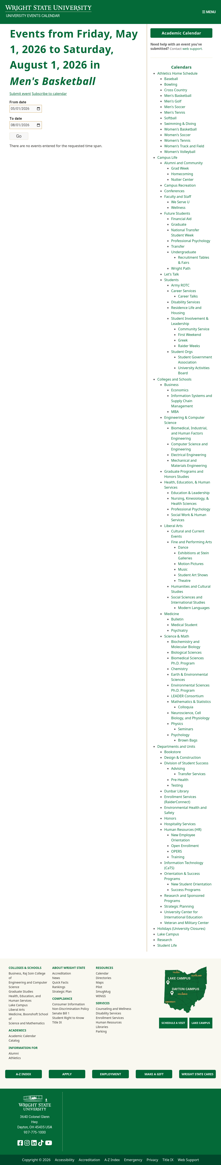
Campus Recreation (180, 185)
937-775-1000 (35, 1132)
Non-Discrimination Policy (70, 1009)
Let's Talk (171, 274)
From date (17, 102)
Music (183, 569)
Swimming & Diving (180, 123)
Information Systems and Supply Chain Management (191, 400)
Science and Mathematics (27, 1023)
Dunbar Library (176, 791)
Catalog (14, 1040)
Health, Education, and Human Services (25, 998)
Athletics (20, 1058)
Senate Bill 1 (60, 1013)
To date (15, 118)
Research (164, 939)
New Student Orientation (191, 884)
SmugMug (109, 991)
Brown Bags (187, 740)
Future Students (177, 213)
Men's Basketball (177, 95)
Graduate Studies (21, 991)
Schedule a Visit (173, 1023)
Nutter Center (182, 179)
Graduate (178, 224)
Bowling (170, 84)
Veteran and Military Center (186, 922)
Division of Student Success (186, 763)
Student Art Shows (193, 575)
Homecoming (182, 174)
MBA (175, 411)
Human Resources (109, 1022)
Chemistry (179, 668)
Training (177, 857)
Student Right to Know (68, 1018)
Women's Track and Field (184, 146)
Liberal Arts (173, 525)
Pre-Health (179, 779)
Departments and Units (176, 746)
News (56, 978)
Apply (67, 1074)
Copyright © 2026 (36, 1160)
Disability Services (185, 302)
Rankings (58, 987)
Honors (170, 818)
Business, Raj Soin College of (27, 975)
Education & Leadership (190, 492)
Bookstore (172, 751)
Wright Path (180, 268)
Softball (170, 118)
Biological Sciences (186, 652)
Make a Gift (153, 1074)
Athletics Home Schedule (177, 73)
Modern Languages (194, 607)
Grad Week (180, 168)
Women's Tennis (177, 140)
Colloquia (185, 707)
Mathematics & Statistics (191, 701)
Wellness (178, 207)
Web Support (188, 1160)
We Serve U (180, 202)
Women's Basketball (180, 129)
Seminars (185, 729)
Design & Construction (182, 757)
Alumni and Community (183, 163)
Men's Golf (172, 101)
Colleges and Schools (174, 379)
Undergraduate (183, 252)
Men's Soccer (174, 106)
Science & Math (176, 636)
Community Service (193, 329)
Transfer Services (191, 773)
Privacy (152, 1160)
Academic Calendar (181, 33)
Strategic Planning (179, 906)
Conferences (174, 191)
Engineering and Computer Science (28, 984)
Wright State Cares (197, 1074)
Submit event (20, 93)
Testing (177, 785)
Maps (100, 982)
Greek (183, 340)
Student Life (167, 945)
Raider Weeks (189, 345)
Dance (183, 547)
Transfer (178, 246)
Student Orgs (182, 351)
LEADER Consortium (187, 696)
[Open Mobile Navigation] (209, 12)
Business (171, 384)
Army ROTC (180, 285)
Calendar (102, 973)
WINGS (101, 996)
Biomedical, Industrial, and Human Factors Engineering (189, 433)
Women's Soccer (177, 134)
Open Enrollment (185, 845)
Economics (179, 390)
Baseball (171, 78)
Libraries (102, 1027)
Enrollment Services (110, 1018)
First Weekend (189, 334)
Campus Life (167, 157)
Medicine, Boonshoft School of (28, 1016)
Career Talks (188, 296)
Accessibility (64, 1160)
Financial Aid (181, 218)
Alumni (19, 1053)
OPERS (176, 851)
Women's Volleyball (179, 151)
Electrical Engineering (188, 454)
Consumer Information (68, 1004)
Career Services (183, 290)
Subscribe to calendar (49, 93)
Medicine (171, 613)
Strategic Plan (62, 991)
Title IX (57, 1022)
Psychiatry (179, 630)
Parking (101, 1031)
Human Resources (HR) (182, 829)
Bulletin (177, 619)
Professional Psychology (190, 240)
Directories (103, 978)
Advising (178, 768)
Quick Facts (60, 982)
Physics (177, 723)
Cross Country (175, 90)
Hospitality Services (180, 824)
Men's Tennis (174, 112)
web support (192, 48)
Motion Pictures (191, 563)
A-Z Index (23, 1074)
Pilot (99, 987)
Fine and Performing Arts (191, 542)
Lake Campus (168, 934)
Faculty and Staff (177, 196)
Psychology (180, 734)
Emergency (133, 1160)
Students (171, 279)
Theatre (184, 580)
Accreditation (61, 973)
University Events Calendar (33, 16)
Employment (110, 1074)
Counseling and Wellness (113, 1009)
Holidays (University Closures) (181, 928)
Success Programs (185, 889)
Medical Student (184, 624)
